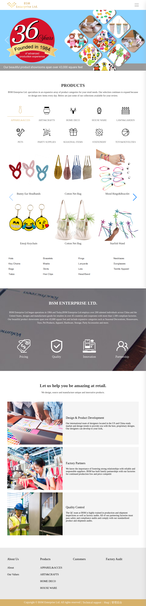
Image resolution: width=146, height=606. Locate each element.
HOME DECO (73, 120)
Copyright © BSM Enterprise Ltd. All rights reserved (53, 602)
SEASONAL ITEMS (73, 142)
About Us (13, 559)
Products (45, 559)
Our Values (13, 574)
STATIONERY (99, 142)
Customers (79, 559)
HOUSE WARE (99, 120)
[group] (28, 172)
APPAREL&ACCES (20, 120)
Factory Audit (114, 559)
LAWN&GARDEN (125, 120)
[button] (139, 40)
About (10, 567)
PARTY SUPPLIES (47, 142)
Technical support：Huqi (97, 602)
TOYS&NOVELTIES (125, 142)
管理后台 (116, 602)
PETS (20, 142)
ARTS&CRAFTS (47, 120)
